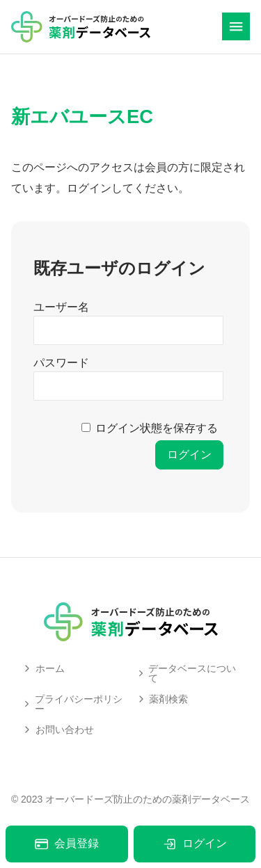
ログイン (194, 844)
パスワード (61, 363)
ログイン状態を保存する (156, 428)
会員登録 (66, 844)
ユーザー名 (61, 307)
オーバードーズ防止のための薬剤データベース (147, 799)
